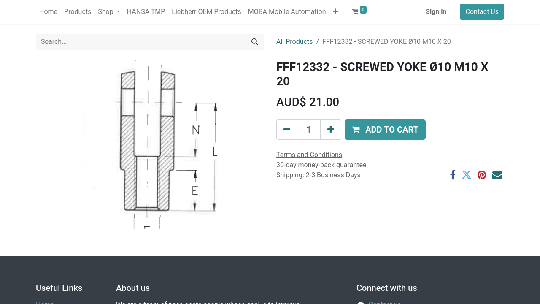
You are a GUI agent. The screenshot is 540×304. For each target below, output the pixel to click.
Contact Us (482, 12)
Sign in (436, 12)
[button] (335, 11)
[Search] (255, 42)
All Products (294, 42)
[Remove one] (286, 129)
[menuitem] (48, 11)
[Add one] (330, 129)
